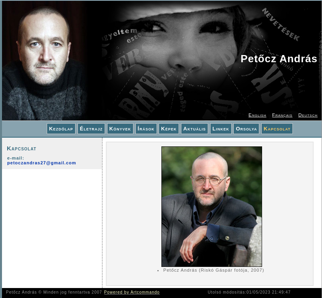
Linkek (221, 129)
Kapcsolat (277, 129)
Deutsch (308, 114)
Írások (146, 129)
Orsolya (246, 129)
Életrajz (91, 129)
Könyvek (120, 129)
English (257, 114)
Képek (169, 129)
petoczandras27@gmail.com (41, 162)
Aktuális (194, 129)
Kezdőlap (61, 129)
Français (282, 114)
